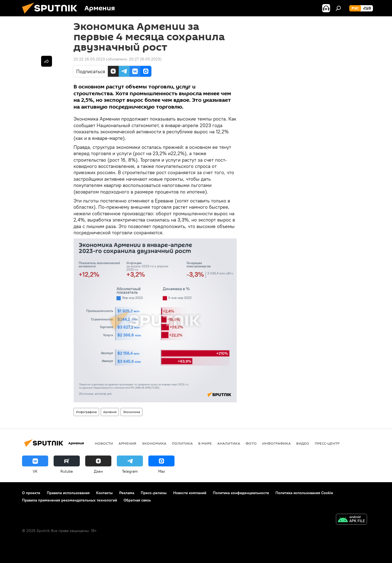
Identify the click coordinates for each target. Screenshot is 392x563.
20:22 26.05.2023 (89, 59)
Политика (182, 443)
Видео (302, 443)
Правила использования (68, 492)
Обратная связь (137, 500)
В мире (205, 443)
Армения (110, 412)
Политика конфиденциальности (241, 492)
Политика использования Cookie (304, 492)
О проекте (31, 492)
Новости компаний (189, 492)
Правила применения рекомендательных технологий (69, 500)
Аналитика (228, 443)
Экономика (131, 412)
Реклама (126, 492)
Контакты (104, 492)
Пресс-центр (327, 443)
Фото (251, 443)
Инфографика (86, 412)
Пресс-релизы (154, 492)
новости (104, 443)
